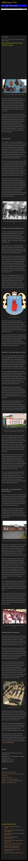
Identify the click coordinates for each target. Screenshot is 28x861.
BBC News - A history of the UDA (9, 772)
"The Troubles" (8, 102)
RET (2, 39)
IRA (7, 268)
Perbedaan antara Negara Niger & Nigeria (13, 843)
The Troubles (4, 357)
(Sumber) (22, 94)
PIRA (9, 116)
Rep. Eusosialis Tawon (8, 742)
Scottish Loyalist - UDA (7, 777)
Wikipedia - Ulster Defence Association (10, 779)
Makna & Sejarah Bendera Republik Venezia (13, 852)
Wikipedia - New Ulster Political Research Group (12, 780)
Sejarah (8, 39)
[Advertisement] (14, 22)
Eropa (5, 39)
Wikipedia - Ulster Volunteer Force (9, 782)
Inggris (21, 175)
